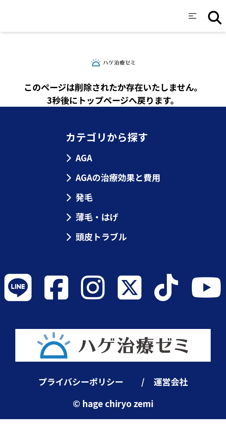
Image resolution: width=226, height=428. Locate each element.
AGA (79, 157)
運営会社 (171, 390)
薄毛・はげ (92, 216)
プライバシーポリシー (80, 390)
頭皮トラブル (96, 236)
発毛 (79, 197)
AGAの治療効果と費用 (113, 177)
